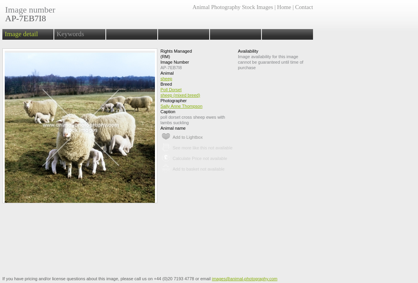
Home (284, 7)
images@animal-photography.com (245, 278)
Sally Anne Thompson (181, 106)
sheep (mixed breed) (180, 95)
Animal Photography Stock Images (232, 7)
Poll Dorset (171, 89)
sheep (166, 78)
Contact (304, 7)
